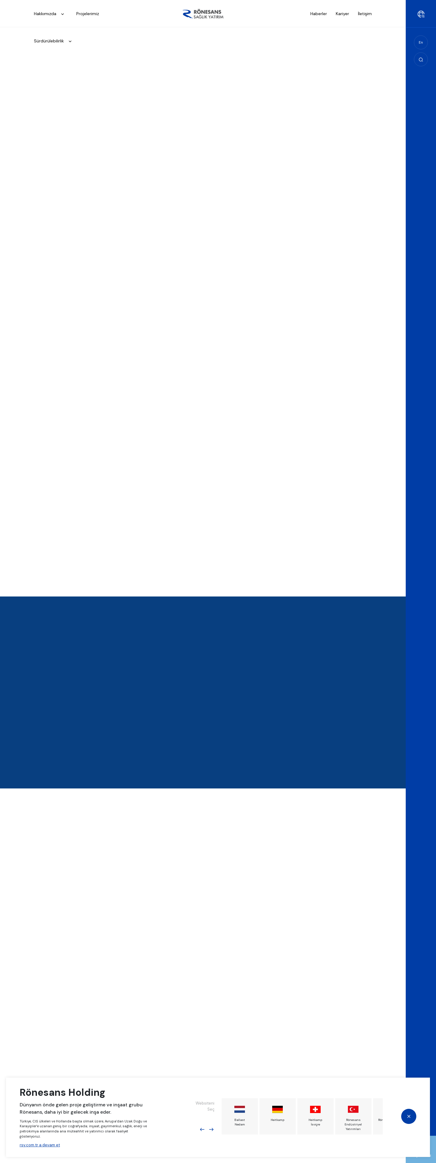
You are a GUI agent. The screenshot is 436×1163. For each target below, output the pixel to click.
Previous (202, 1129)
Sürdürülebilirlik (54, 41)
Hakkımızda (51, 14)
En (421, 42)
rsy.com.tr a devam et (40, 1144)
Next (211, 1129)
